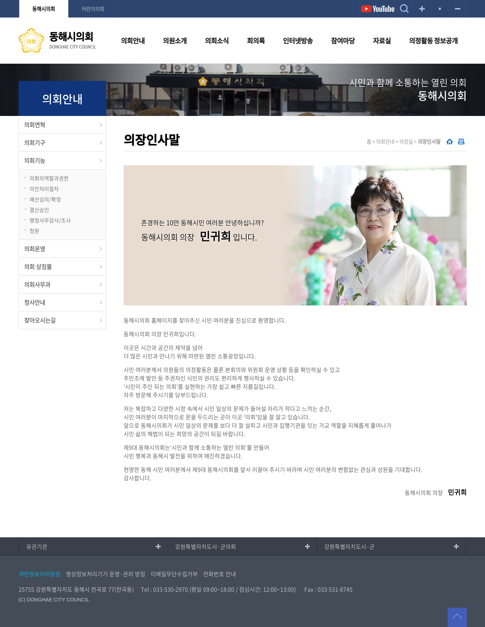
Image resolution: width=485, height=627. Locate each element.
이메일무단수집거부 (174, 574)
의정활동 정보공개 (433, 41)
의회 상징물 (38, 266)
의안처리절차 (44, 189)
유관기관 (36, 546)
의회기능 (34, 160)
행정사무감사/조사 (50, 220)
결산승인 (39, 210)
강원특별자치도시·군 (349, 546)
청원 (34, 231)
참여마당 (343, 41)
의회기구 (34, 142)
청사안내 (34, 302)
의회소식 (217, 41)
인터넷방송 (298, 41)
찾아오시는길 (40, 320)
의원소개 (175, 41)
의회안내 (133, 41)
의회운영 (34, 248)
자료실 (382, 41)
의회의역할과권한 (49, 178)
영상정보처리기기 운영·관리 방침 (105, 574)
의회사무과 (37, 284)
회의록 (256, 41)
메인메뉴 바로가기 (242, 0)
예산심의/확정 (45, 199)
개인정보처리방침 (40, 574)
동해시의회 (43, 9)
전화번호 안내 (219, 574)
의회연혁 (34, 124)
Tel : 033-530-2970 (164, 589)
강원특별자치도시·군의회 (205, 546)
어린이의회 (93, 9)
